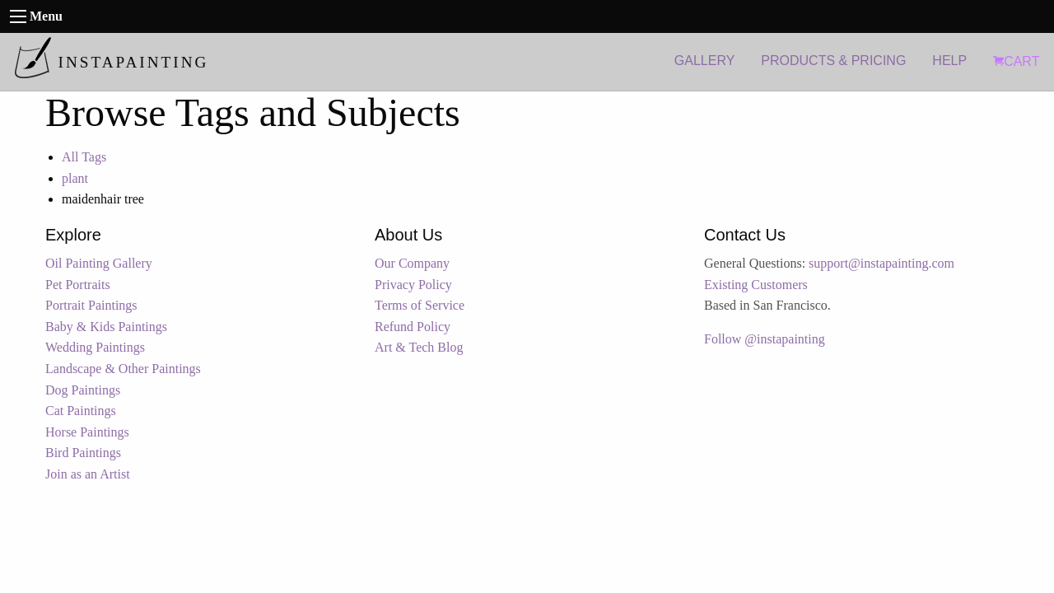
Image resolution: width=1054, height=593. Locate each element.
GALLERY (704, 61)
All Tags (84, 157)
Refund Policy (412, 327)
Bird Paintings (83, 453)
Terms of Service (419, 305)
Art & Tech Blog (419, 347)
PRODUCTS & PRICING (833, 61)
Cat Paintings (80, 411)
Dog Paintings (82, 390)
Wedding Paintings (95, 347)
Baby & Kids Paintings (106, 327)
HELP (949, 61)
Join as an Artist (87, 474)
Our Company (412, 263)
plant (75, 178)
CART (1016, 61)
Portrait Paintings (91, 305)
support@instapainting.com (881, 263)
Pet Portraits (77, 285)
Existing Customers (756, 285)
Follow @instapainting (764, 339)
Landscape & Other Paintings (123, 369)
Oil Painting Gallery (98, 263)
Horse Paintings (87, 432)
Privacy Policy (413, 285)
